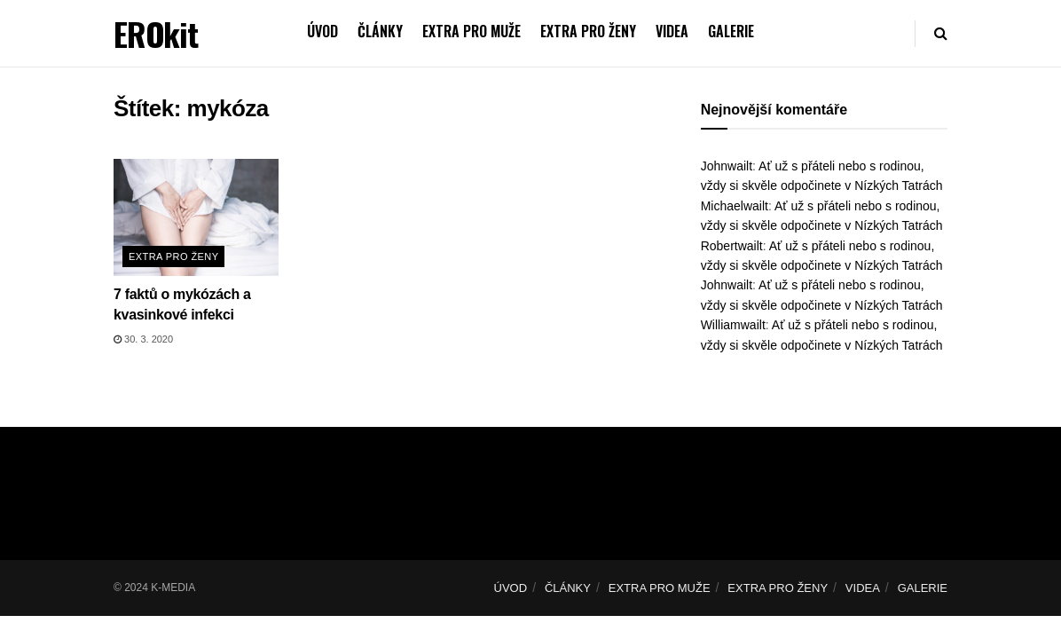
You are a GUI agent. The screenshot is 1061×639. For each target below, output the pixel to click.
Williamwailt (733, 325)
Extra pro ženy (174, 256)
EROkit (156, 34)
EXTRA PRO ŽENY (588, 31)
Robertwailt (732, 246)
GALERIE (731, 31)
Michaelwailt (734, 206)
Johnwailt (726, 166)
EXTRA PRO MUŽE (471, 31)
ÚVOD (322, 31)
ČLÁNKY (380, 31)
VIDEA (672, 31)
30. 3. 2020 (143, 339)
